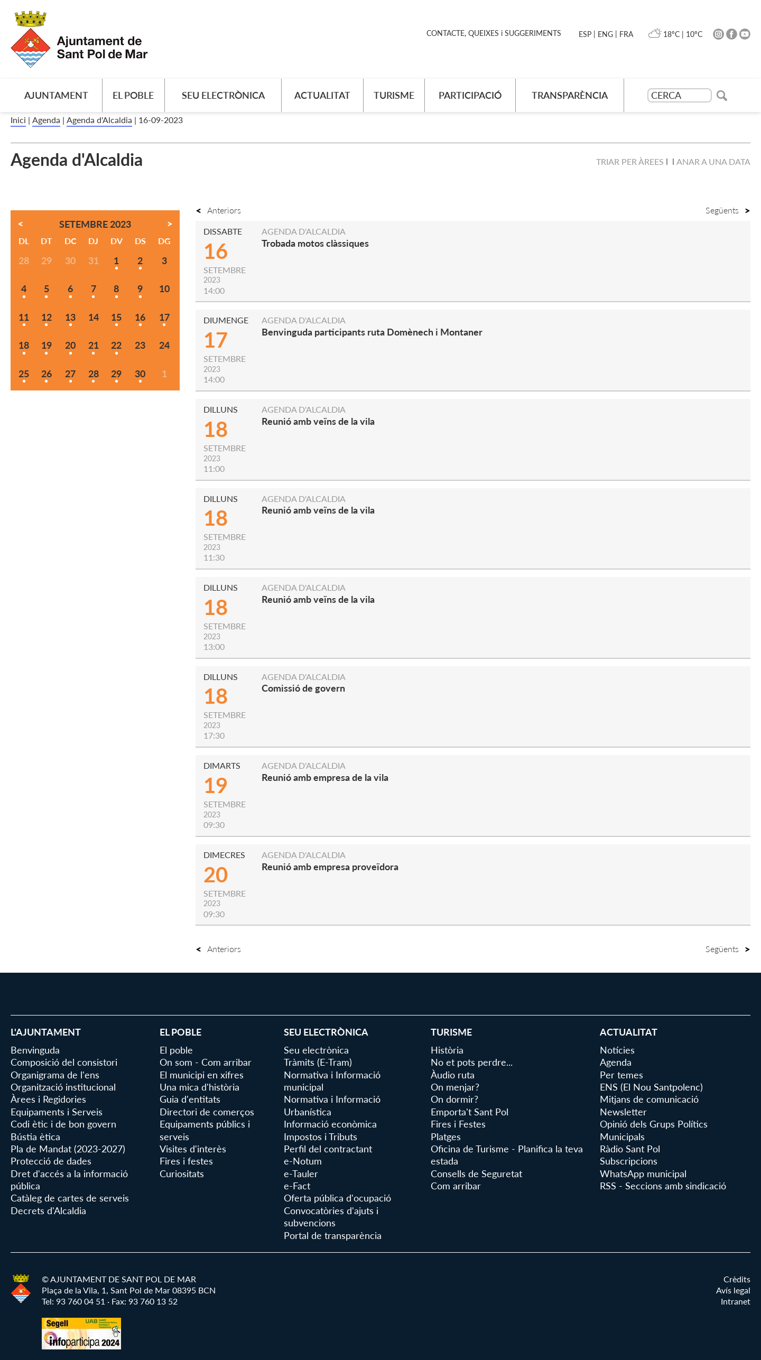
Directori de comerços (207, 1111)
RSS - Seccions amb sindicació (663, 1185)
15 (116, 317)
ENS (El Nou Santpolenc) (651, 1087)
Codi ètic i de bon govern (63, 1124)
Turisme (394, 95)
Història (447, 1050)
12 (46, 317)
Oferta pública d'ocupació (337, 1198)
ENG (605, 34)
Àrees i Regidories (48, 1099)
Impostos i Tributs (320, 1136)
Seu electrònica (223, 95)
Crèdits (736, 1279)
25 (23, 373)
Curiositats (182, 1173)
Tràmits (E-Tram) (318, 1062)
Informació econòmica (330, 1124)
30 (140, 373)
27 (70, 373)
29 (116, 373)
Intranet (735, 1301)
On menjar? (455, 1087)
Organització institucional (63, 1087)
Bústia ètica (35, 1136)
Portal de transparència (333, 1235)
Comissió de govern (303, 688)
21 (93, 345)
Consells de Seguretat (476, 1173)
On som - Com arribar (206, 1062)
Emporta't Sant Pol (469, 1111)
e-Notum (303, 1161)
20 (70, 345)
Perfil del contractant (328, 1148)
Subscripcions (628, 1161)
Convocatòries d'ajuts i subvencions (331, 1216)
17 (164, 317)
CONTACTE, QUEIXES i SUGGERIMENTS (493, 33)
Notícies (617, 1050)
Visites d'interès (193, 1148)
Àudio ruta (453, 1074)
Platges (446, 1136)
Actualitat (322, 95)
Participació (470, 95)
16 (140, 317)
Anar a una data (713, 161)
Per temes (621, 1074)
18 (23, 345)
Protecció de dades (51, 1161)
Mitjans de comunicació (649, 1099)
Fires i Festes (458, 1124)
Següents (728, 210)
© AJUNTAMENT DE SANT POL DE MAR (119, 1279)
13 (70, 317)
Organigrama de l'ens (55, 1074)
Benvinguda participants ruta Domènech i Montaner (372, 332)
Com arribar (456, 1185)
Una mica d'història (199, 1087)
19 (46, 345)
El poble (133, 95)
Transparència (570, 95)
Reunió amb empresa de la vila (325, 777)
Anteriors (218, 210)
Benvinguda (35, 1050)
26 (46, 373)
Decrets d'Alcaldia (48, 1210)
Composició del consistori (64, 1062)
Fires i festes (186, 1161)
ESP (585, 34)
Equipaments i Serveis (57, 1111)
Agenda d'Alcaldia (99, 120)
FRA (626, 34)
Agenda (46, 120)
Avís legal (733, 1290)
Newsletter (623, 1111)
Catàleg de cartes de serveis (70, 1198)
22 (116, 345)
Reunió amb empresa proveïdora (330, 866)
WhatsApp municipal (643, 1173)
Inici (18, 120)
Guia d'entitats (190, 1099)
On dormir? (454, 1099)
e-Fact (297, 1185)
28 (93, 373)
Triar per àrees (630, 161)
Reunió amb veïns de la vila (318, 421)
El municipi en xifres (202, 1074)
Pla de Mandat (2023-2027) (68, 1148)
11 (23, 317)
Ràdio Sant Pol (630, 1148)
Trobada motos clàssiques (315, 243)
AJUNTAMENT (56, 95)
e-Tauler (301, 1173)
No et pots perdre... (472, 1062)
